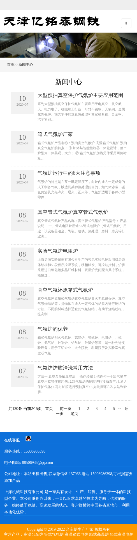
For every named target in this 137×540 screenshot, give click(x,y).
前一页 (65, 409)
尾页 (74, 414)
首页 (10, 64)
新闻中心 (25, 64)
